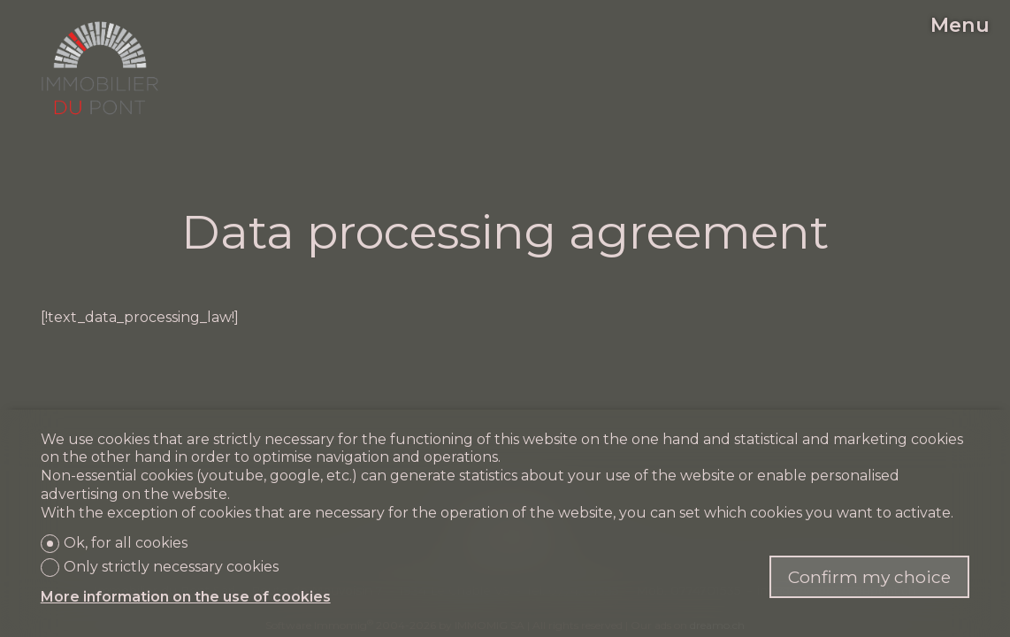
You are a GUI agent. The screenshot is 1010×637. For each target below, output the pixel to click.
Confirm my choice (869, 576)
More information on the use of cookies (186, 596)
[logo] (100, 68)
